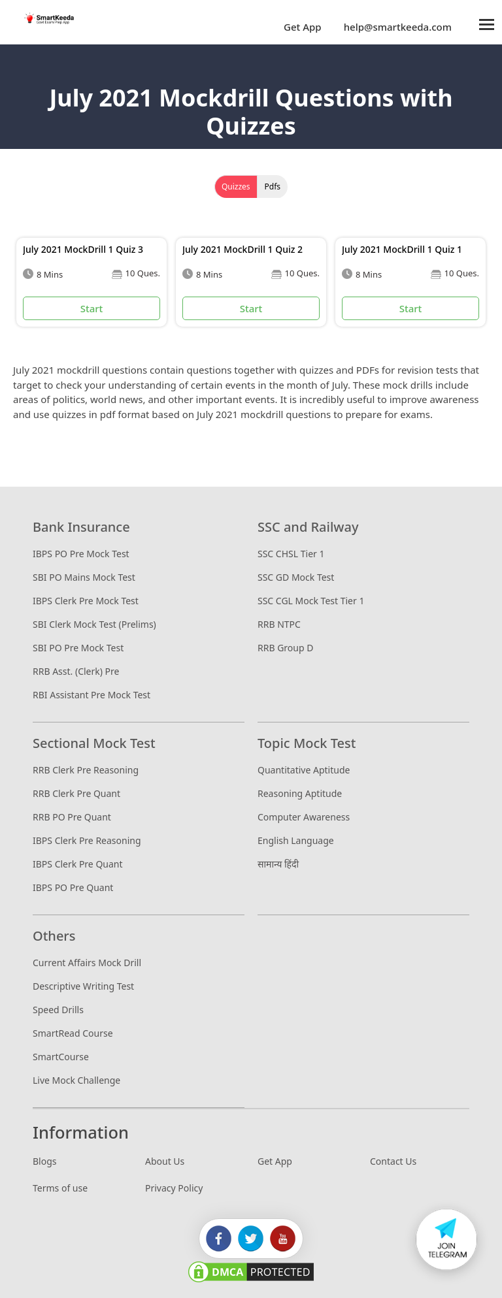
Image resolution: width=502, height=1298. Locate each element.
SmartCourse (61, 1056)
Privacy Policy (174, 1188)
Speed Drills (58, 1009)
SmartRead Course (73, 1033)
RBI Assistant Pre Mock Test (91, 695)
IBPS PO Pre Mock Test (81, 553)
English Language (296, 840)
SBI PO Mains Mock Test (84, 577)
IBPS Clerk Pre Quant (78, 864)
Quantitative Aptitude (304, 770)
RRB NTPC (279, 624)
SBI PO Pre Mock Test (78, 647)
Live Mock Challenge (76, 1080)
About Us (164, 1161)
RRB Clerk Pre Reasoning (86, 770)
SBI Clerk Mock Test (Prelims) (94, 624)
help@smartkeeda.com (394, 26)
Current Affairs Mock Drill (87, 962)
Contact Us (393, 1161)
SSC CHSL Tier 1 (291, 553)
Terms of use (60, 1188)
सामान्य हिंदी (278, 864)
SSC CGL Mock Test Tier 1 (311, 600)
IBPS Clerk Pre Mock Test (86, 600)
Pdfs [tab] (273, 186)
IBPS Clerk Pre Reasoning (87, 840)
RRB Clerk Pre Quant (76, 793)
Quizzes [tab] (236, 186)
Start (91, 308)
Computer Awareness (304, 817)
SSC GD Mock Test (296, 577)
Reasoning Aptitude (300, 793)
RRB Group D (285, 647)
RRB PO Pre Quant (72, 817)
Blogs (45, 1161)
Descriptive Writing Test (83, 986)
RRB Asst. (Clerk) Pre (76, 671)
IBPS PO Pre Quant (73, 887)
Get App (303, 26)
